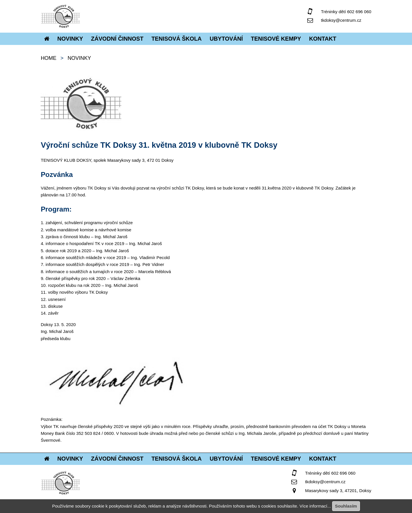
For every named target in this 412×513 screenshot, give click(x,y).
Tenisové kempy (276, 38)
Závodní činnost (117, 38)
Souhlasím (346, 506)
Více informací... (315, 506)
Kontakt (322, 38)
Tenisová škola (176, 38)
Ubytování (226, 38)
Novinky (70, 38)
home (48, 58)
